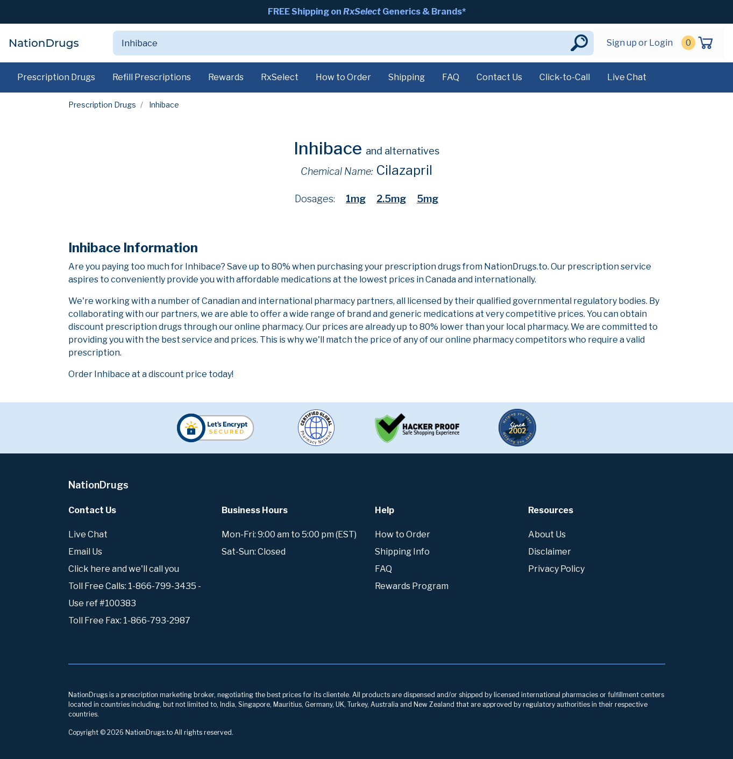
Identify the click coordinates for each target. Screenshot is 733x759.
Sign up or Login (640, 43)
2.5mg (391, 198)
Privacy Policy (556, 569)
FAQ (450, 77)
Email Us (85, 552)
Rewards (226, 77)
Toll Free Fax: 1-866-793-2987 (129, 620)
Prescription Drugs (56, 77)
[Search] (340, 43)
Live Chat (626, 77)
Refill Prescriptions (151, 77)
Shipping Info (402, 552)
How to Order (343, 77)
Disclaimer (549, 552)
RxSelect (279, 77)
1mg (356, 198)
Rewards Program (412, 586)
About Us (547, 534)
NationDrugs (44, 43)
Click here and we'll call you (123, 569)
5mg (427, 198)
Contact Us (499, 77)
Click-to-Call (564, 77)
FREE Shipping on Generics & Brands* (367, 11)
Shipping (406, 77)
